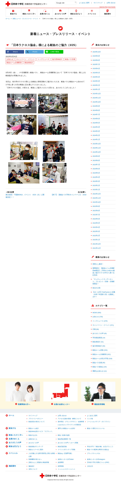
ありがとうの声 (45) (100, 333)
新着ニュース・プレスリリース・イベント (25, 18)
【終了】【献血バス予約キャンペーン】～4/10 (68, 195)
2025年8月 (96, 60)
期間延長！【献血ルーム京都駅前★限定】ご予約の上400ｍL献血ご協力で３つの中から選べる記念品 (104, 271)
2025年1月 (96, 89)
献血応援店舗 (62, 446)
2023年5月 (96, 173)
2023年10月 (97, 152)
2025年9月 (96, 56)
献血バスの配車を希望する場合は (98, 449)
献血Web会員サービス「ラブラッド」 (41, 431)
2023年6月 (96, 169)
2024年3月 (96, 131)
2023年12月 (97, 144)
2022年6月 (96, 219)
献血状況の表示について (37, 421)
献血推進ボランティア (36, 446)
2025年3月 (96, 81)
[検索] (66, 3)
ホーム (8, 18)
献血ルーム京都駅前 (14, 62)
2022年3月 (96, 231)
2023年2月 (96, 185)
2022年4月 (96, 227)
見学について (33, 469)
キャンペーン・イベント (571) (103, 325)
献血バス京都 (70, 59)
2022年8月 (96, 210)
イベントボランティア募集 (66, 449)
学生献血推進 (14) (99, 338)
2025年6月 (96, 68)
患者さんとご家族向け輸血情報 (39, 462)
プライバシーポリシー (36, 418)
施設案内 (12, 466)
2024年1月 (96, 139)
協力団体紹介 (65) (99, 346)
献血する (12, 428)
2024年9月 (96, 106)
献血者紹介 (29, 62)
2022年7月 (96, 215)
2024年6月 (96, 118)
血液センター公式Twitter (66, 459)
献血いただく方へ (16, 435)
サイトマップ (98, 3)
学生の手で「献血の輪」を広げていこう (100, 446)
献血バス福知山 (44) (100, 367)
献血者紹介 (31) (98, 342)
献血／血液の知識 (63, 435)
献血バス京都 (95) (99, 363)
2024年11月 (97, 98)
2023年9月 (96, 156)
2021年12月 (97, 244)
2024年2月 (96, 135)
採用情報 (61, 466)
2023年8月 (96, 160)
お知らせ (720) (98, 317)
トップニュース (43, 59)
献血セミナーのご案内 (36, 449)
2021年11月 (97, 248)
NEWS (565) (97, 312)
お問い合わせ (111, 3)
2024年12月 (97, 93)
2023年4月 (96, 177)
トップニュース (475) (100, 321)
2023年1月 (96, 189)
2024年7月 (96, 114)
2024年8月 (96, 110)
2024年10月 (97, 102)
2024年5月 (96, 123)
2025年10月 (97, 52)
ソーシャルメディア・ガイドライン (98, 421)
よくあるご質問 (84, 3)
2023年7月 (96, 164)
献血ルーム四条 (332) (100, 350)
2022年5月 (96, 223)
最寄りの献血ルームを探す (66, 428)
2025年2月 (96, 85)
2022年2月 (96, 235)
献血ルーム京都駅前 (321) (102, 354)
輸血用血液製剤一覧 (64, 439)
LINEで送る (54, 52)
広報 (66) (96, 329)
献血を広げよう (15, 446)
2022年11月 (97, 198)
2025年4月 (96, 77)
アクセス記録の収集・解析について (69, 418)
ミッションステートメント (66, 469)
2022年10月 (97, 202)
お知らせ (10, 59)
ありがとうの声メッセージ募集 (68, 443)
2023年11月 (97, 148)
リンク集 (90, 418)
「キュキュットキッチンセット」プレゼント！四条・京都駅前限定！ (104, 281)
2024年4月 (96, 127)
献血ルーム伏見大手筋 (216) (102, 358)
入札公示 (90, 466)
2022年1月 (96, 240)
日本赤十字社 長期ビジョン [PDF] (98, 462)
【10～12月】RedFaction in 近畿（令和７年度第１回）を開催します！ (104, 294)
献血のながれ (33, 435)
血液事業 (61, 462)
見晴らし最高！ (98, 264)
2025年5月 (96, 73)
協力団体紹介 (57, 59)
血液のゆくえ (14, 439)
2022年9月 (96, 206)
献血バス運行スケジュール (96, 428)
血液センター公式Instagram (96, 459)
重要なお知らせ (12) (100, 371)
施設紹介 (31, 466)
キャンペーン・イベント (25, 59)
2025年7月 (96, 64)
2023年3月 (96, 181)
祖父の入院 (96, 288)
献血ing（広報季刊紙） (65, 453)
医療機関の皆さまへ (35, 459)
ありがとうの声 (15, 442)
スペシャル (13, 453)
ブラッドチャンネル (93, 453)
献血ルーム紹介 (34, 428)
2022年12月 (97, 194)
